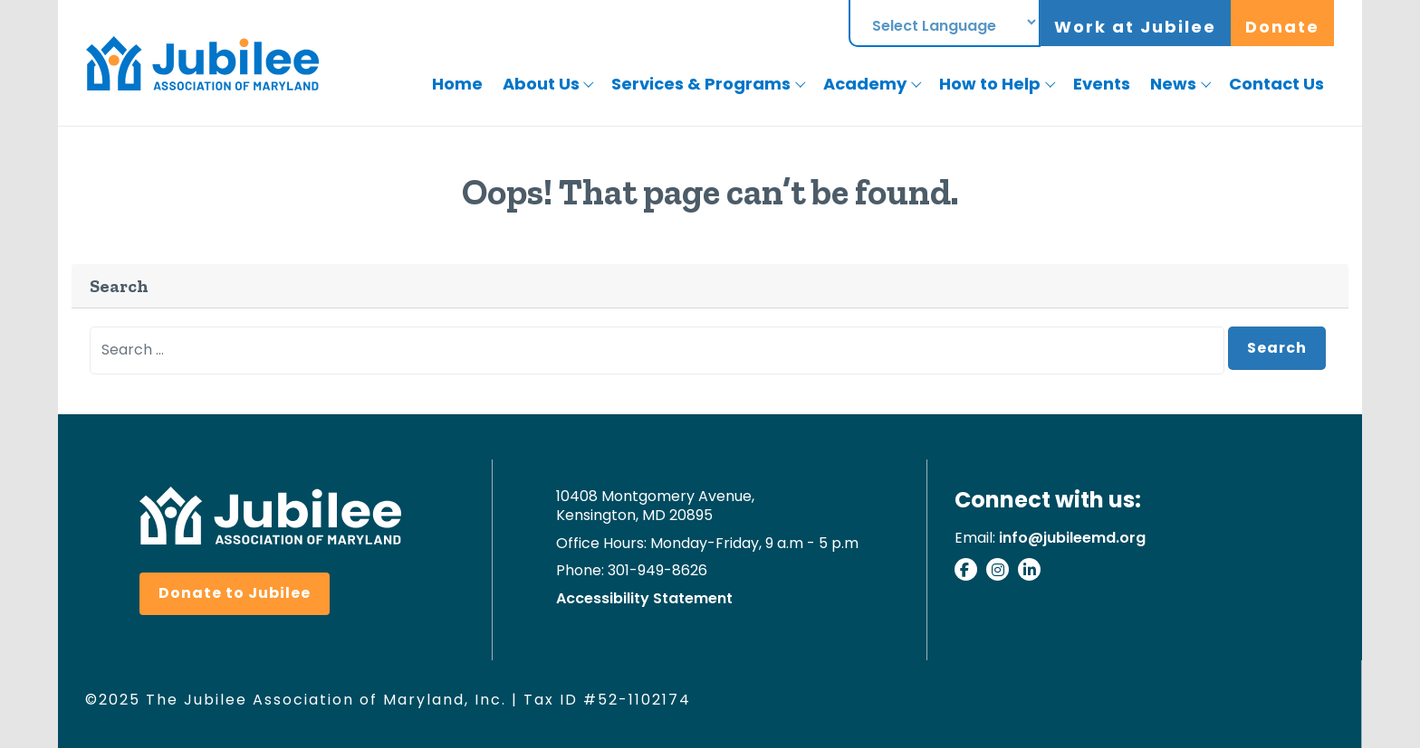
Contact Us (1276, 83)
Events (1101, 83)
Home (457, 83)
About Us (541, 83)
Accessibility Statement (644, 599)
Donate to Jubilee (234, 592)
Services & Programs (701, 83)
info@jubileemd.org (1072, 537)
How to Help (990, 83)
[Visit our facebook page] (970, 572)
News (1173, 83)
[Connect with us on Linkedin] (1034, 572)
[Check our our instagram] (1002, 572)
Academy (865, 83)
